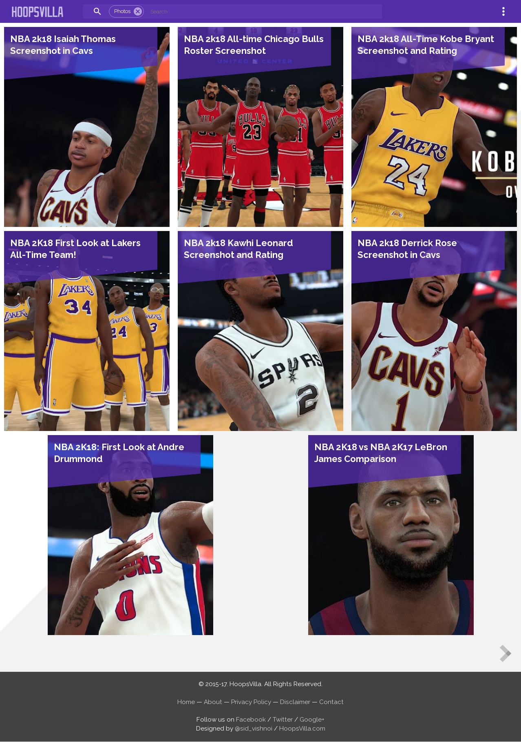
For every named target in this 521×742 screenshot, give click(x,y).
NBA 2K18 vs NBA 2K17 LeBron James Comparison (380, 453)
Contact (331, 702)
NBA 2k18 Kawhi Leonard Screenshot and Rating (238, 249)
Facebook (251, 719)
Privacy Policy (251, 702)
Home (186, 702)
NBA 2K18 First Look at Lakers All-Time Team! (75, 249)
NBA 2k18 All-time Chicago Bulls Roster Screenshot (254, 44)
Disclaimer (295, 702)
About (213, 702)
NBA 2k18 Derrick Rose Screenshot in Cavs (407, 249)
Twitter (283, 719)
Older (509, 660)
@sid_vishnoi (253, 728)
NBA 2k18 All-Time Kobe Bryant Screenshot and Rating (426, 44)
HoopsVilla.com (302, 728)
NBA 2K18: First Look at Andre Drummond (119, 453)
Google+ (312, 719)
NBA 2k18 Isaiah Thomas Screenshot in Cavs (63, 44)
